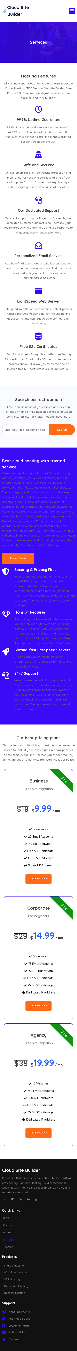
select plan (38, 879)
